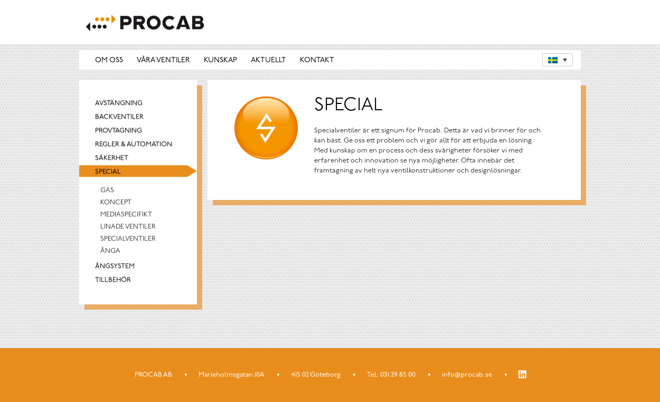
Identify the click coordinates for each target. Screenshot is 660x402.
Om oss (109, 63)
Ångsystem (115, 269)
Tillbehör (113, 283)
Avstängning (119, 106)
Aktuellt (268, 63)
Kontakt (317, 63)
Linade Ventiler (128, 230)
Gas (107, 193)
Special (108, 175)
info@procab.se (467, 374)
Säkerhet (111, 161)
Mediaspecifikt (126, 218)
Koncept (115, 206)
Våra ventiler (163, 63)
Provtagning (118, 134)
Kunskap (220, 63)
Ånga (110, 254)
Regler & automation (133, 148)
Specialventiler (128, 242)
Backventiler (119, 120)
